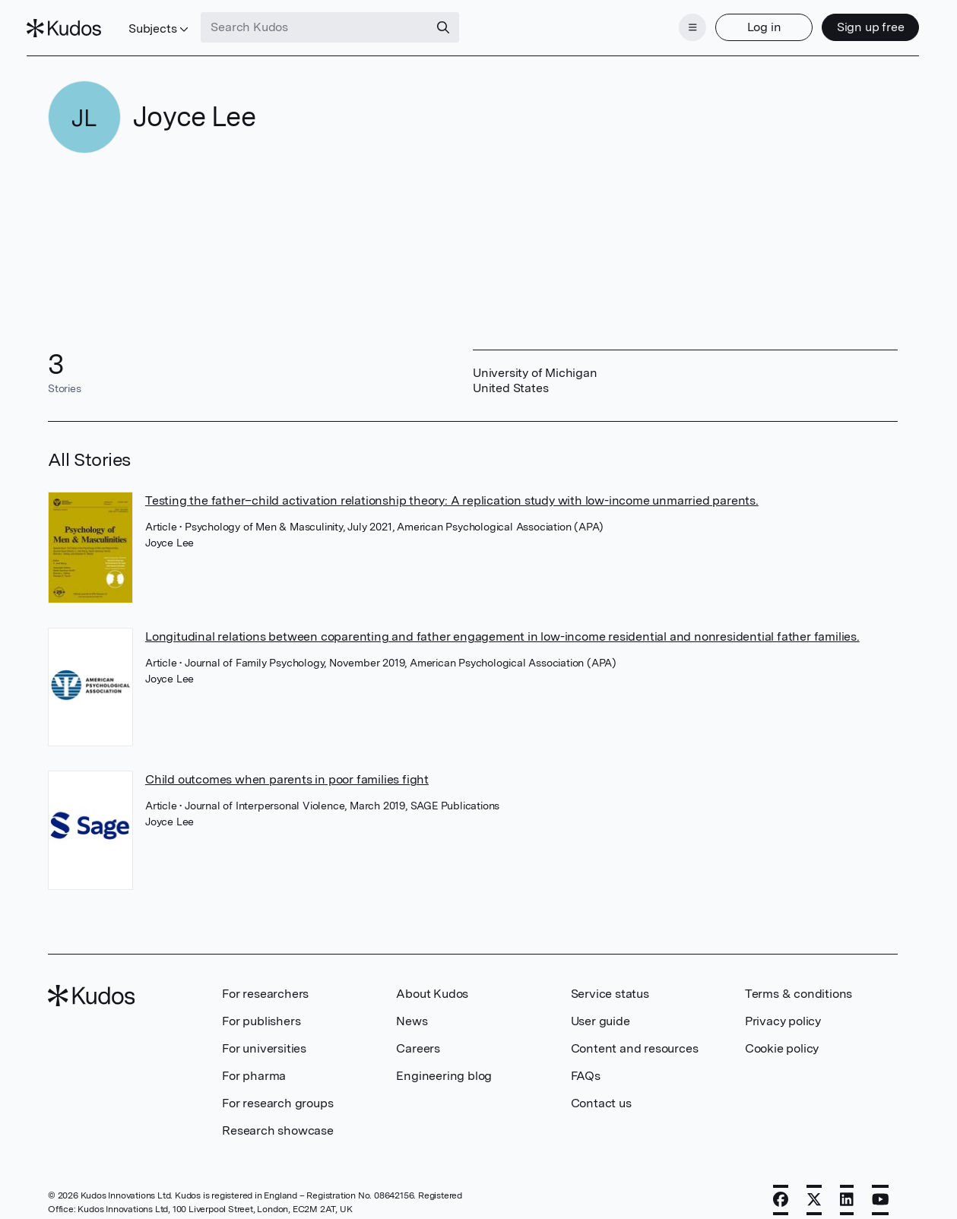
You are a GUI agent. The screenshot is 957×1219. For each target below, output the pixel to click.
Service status (610, 980)
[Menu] (671, 21)
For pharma (254, 1062)
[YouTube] (880, 1186)
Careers (418, 1034)
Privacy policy (783, 1007)
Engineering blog (444, 1062)
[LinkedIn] (847, 1186)
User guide (600, 1007)
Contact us (601, 1089)
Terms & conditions (798, 980)
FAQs (586, 1062)
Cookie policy (782, 1034)
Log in (743, 21)
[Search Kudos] (336, 21)
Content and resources (635, 1034)
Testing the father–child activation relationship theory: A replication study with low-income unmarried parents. (452, 487)
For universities (264, 1034)
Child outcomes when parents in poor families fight (287, 766)
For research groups (277, 1089)
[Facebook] (780, 1186)
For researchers (265, 980)
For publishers (261, 1007)
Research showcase (278, 1117)
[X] (814, 1186)
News (411, 1007)
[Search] (464, 21)
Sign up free (849, 21)
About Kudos (432, 980)
